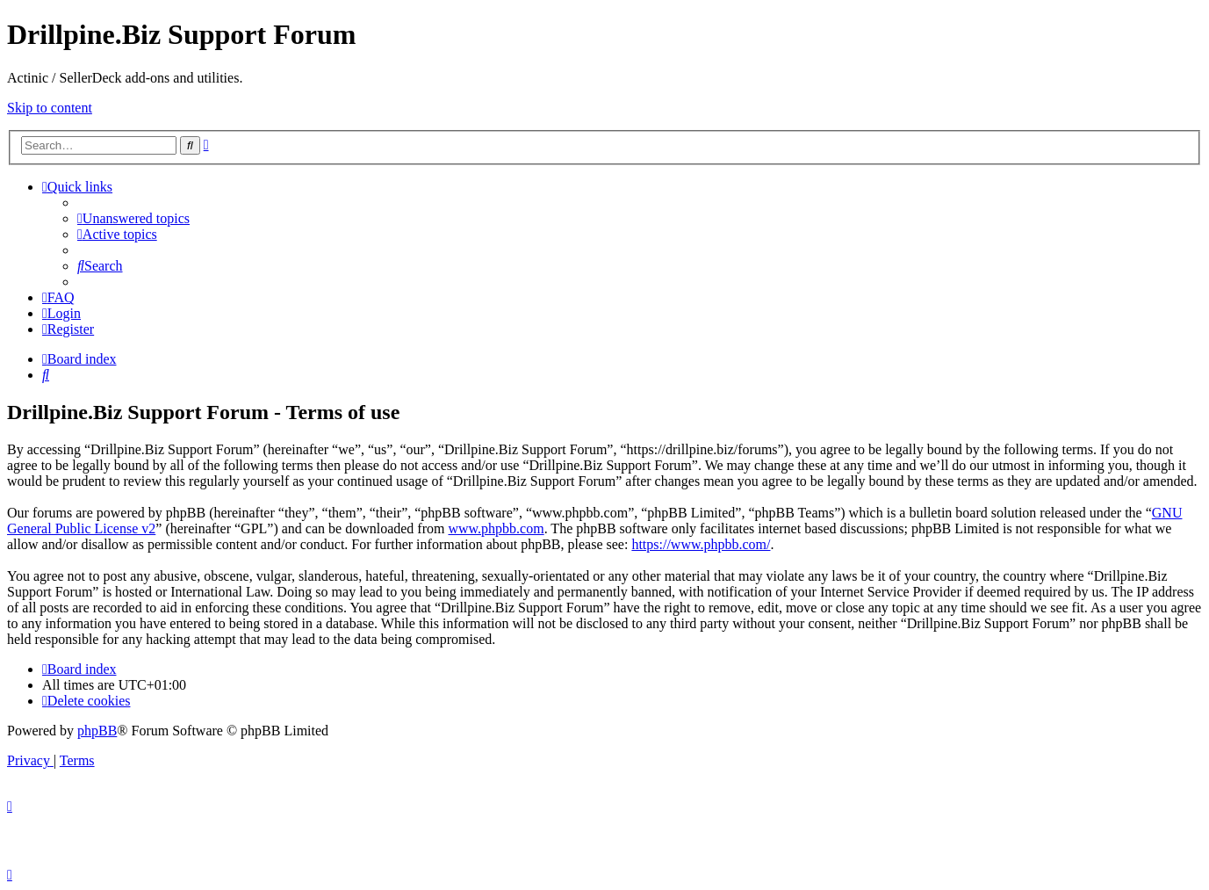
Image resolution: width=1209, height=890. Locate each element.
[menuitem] (133, 218)
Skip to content (49, 107)
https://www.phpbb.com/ (700, 544)
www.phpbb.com (495, 528)
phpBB (97, 730)
